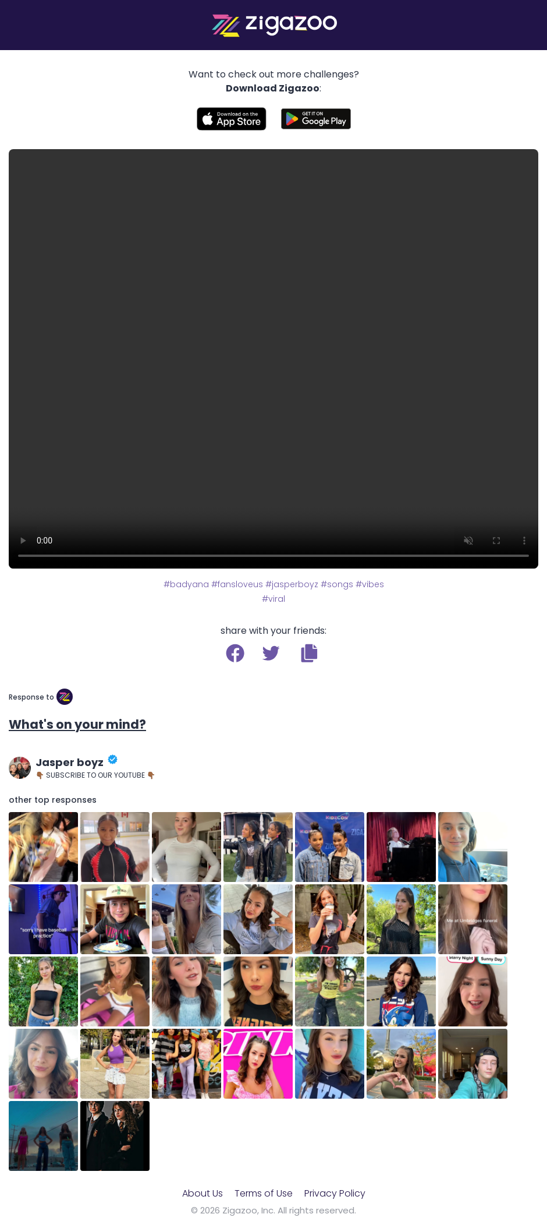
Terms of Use (264, 1193)
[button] (309, 653)
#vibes (370, 584)
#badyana (186, 584)
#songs (337, 584)
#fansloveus (237, 584)
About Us (202, 1193)
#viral (273, 599)
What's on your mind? (77, 724)
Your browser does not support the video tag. (273, 359)
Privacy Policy (334, 1193)
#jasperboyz (291, 584)
